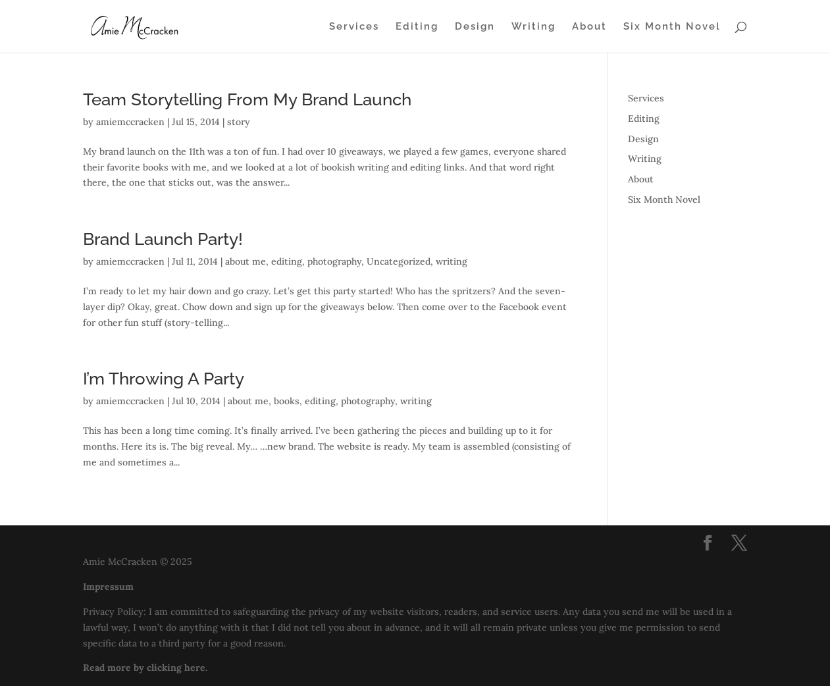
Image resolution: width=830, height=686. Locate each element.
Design (475, 27)
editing (286, 261)
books (286, 401)
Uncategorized (398, 261)
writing (451, 261)
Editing (417, 27)
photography (334, 261)
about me (245, 261)
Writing (533, 27)
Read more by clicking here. (145, 667)
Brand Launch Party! (163, 239)
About (589, 27)
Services (354, 27)
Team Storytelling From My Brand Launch (247, 99)
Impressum (108, 587)
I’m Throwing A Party (163, 378)
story (238, 122)
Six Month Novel (672, 27)
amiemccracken (130, 122)
